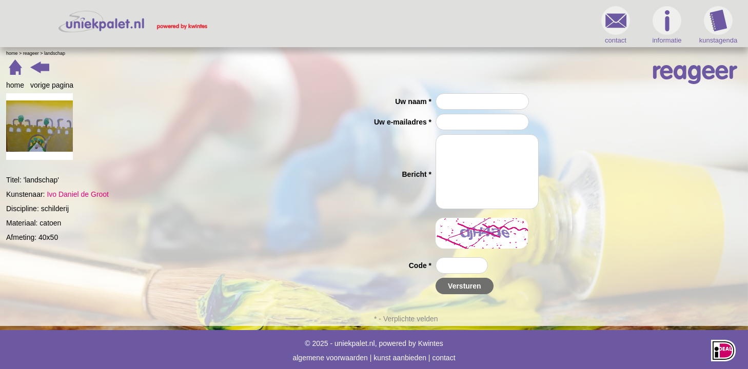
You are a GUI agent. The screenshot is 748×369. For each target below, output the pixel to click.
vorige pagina (206, 85)
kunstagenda (564, 25)
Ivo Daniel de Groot (232, 194)
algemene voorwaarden (329, 352)
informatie (512, 25)
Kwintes (430, 338)
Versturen (464, 286)
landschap (209, 53)
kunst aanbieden (399, 352)
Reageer (185, 53)
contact (461, 25)
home (170, 85)
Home (166, 53)
